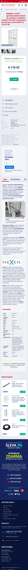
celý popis (15, 144)
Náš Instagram (15, 478)
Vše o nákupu (6, 509)
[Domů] (2, 1)
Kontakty (5, 516)
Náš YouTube (15, 482)
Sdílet (6, 115)
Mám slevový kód (7, 505)
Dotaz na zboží (9, 108)
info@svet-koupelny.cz (11, 536)
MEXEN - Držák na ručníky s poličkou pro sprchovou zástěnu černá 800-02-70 (18, 385)
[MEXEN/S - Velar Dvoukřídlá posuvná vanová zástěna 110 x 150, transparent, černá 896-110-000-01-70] (6, 399)
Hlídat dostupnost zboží (11, 104)
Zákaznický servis (7, 513)
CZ (5, 1)
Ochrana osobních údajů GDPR (10, 515)
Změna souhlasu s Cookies (9, 518)
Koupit (15, 79)
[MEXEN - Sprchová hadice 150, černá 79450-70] (6, 427)
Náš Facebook (15, 475)
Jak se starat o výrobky (11, 111)
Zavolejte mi (9, 167)
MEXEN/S (13, 122)
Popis (5, 179)
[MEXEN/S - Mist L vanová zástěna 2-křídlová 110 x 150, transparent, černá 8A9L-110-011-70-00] (6, 413)
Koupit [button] (23, 391)
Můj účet (5, 507)
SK (7, 1)
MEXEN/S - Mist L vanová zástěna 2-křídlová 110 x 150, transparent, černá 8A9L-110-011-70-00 (18, 414)
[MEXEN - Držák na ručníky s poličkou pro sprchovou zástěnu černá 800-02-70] (6, 385)
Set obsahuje (16, 179)
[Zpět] (3, 14)
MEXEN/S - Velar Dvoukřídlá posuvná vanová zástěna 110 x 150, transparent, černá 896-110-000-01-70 (18, 400)
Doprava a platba (7, 511)
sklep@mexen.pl (14, 123)
